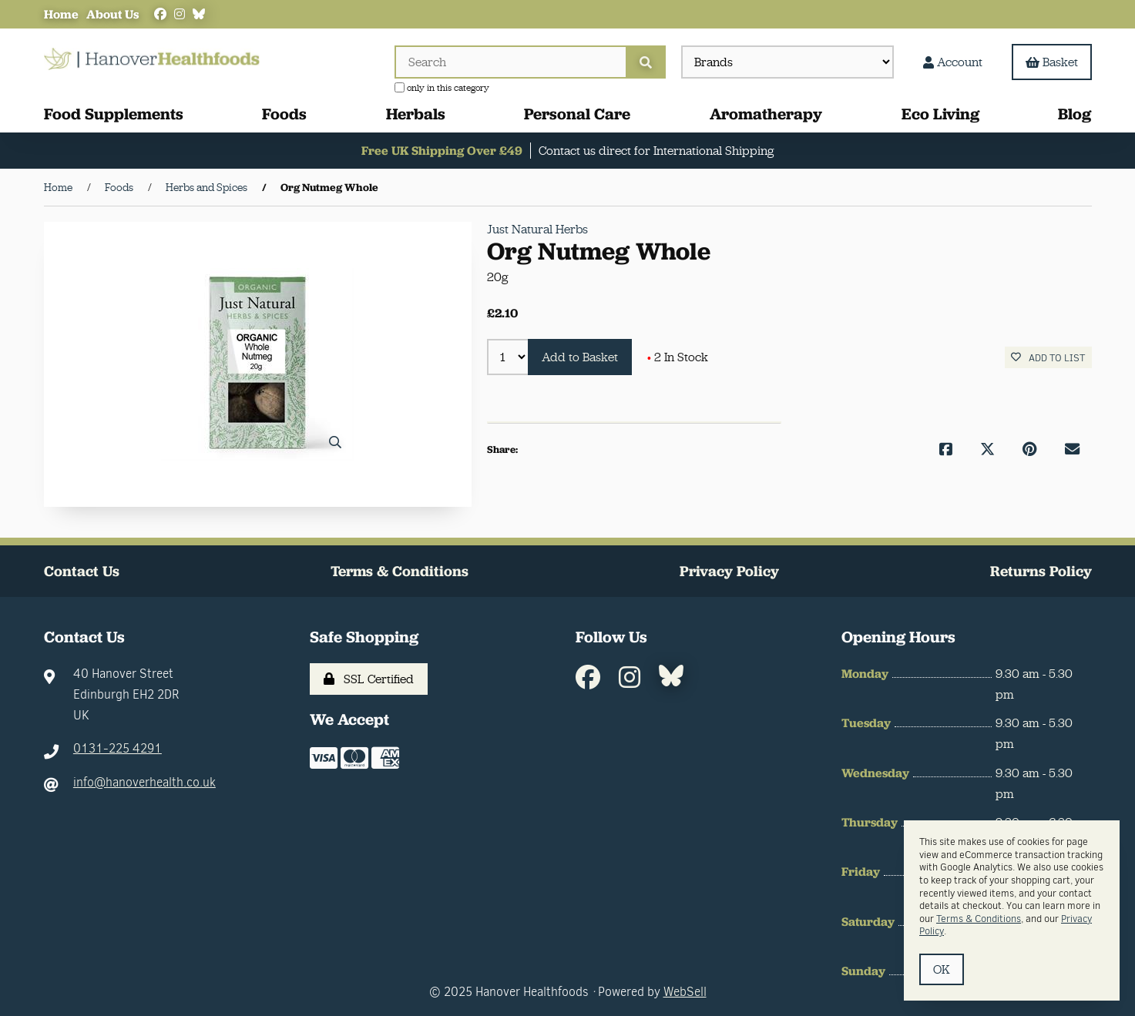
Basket (1052, 62)
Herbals (415, 113)
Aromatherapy (766, 113)
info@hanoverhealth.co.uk (144, 782)
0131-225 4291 (117, 748)
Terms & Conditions (399, 571)
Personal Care (577, 113)
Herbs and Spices (206, 187)
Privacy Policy (729, 571)
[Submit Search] (646, 62)
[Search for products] (510, 62)
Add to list (1048, 357)
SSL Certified (369, 679)
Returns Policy (1041, 571)
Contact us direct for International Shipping (656, 151)
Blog (1074, 113)
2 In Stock (677, 357)
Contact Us (81, 571)
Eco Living (940, 113)
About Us (112, 14)
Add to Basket (580, 357)
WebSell (685, 992)
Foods (284, 113)
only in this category (442, 88)
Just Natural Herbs (537, 229)
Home (61, 14)
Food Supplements (113, 113)
